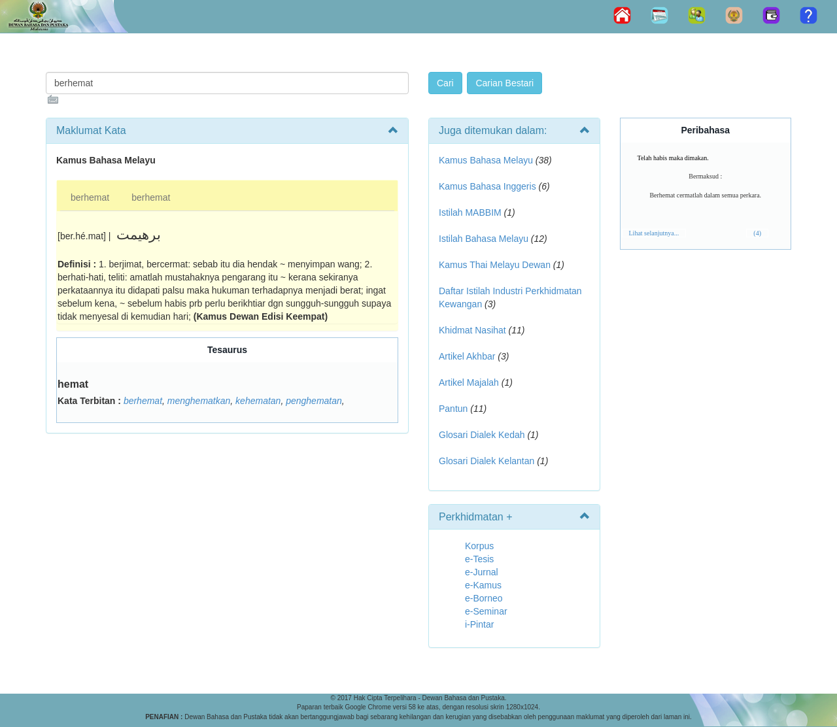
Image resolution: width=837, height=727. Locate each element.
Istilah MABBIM (470, 212)
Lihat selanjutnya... (654, 233)
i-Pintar (479, 624)
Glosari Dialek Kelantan (486, 461)
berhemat (90, 197)
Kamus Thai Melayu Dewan (495, 265)
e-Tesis (479, 559)
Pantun (453, 408)
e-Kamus (483, 585)
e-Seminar (486, 611)
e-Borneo (484, 598)
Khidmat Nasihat (472, 330)
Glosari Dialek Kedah (482, 435)
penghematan (314, 401)
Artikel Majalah (469, 382)
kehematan (258, 401)
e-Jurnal (481, 572)
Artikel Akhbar (467, 356)
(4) (757, 233)
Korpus (479, 546)
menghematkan (199, 401)
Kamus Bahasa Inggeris (487, 186)
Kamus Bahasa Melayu (487, 160)
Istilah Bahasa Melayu (483, 238)
